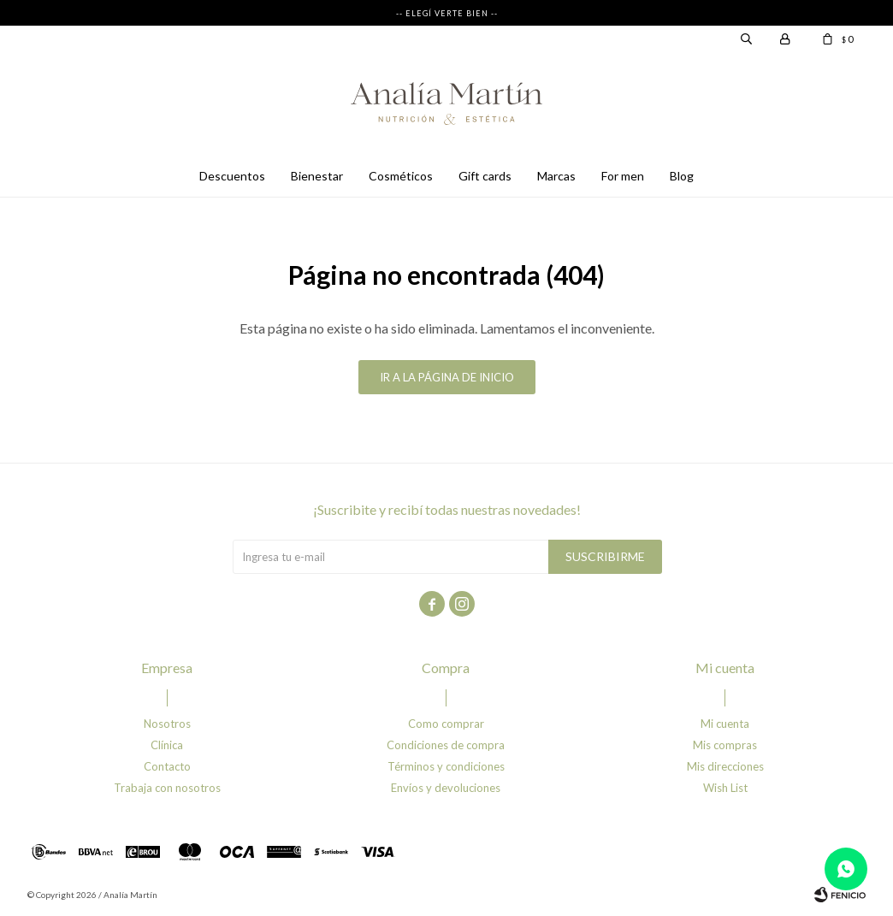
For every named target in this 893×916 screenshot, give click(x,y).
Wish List (725, 788)
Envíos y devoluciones (445, 788)
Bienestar (317, 175)
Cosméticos (401, 175)
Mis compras (725, 745)
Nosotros (167, 723)
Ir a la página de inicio (447, 377)
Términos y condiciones (446, 766)
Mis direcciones (725, 766)
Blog (682, 175)
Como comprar (446, 723)
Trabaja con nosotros (167, 788)
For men (622, 175)
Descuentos (232, 175)
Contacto (167, 766)
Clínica (167, 745)
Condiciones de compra (446, 745)
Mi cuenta (725, 723)
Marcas (556, 175)
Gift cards (485, 175)
